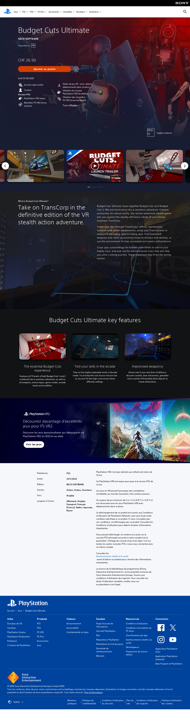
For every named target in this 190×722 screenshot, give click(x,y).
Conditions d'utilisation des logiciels (147, 702)
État (98, 635)
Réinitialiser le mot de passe (109, 644)
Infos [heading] (10, 618)
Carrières (11, 627)
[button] (95, 166)
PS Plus (41, 12)
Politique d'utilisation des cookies (171, 702)
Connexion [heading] (161, 618)
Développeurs (132, 647)
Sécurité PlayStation (105, 631)
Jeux (16, 12)
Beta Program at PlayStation (168, 663)
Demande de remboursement (104, 650)
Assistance (93, 12)
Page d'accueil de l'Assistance (104, 625)
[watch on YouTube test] (116, 178)
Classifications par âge (136, 635)
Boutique (80, 12)
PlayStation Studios (16, 632)
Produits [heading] (42, 618)
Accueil (10, 610)
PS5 (24, 12)
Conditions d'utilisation (137, 623)
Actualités (67, 12)
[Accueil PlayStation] (7, 12)
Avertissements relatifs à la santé (112, 556)
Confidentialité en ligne (78, 632)
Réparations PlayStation (107, 639)
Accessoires (54, 12)
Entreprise (12, 640)
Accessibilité (73, 627)
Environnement (74, 623)
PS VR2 (40, 632)
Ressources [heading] (132, 618)
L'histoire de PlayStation (18, 645)
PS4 (31, 12)
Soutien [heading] (100, 618)
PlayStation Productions (18, 636)
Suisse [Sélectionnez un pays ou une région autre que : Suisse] (15, 702)
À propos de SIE (14, 623)
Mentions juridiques (72, 702)
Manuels (100, 655)
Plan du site (130, 702)
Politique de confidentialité (89, 702)
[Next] (184, 166)
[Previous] (5, 166)
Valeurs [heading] (71, 618)
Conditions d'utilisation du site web (112, 702)
